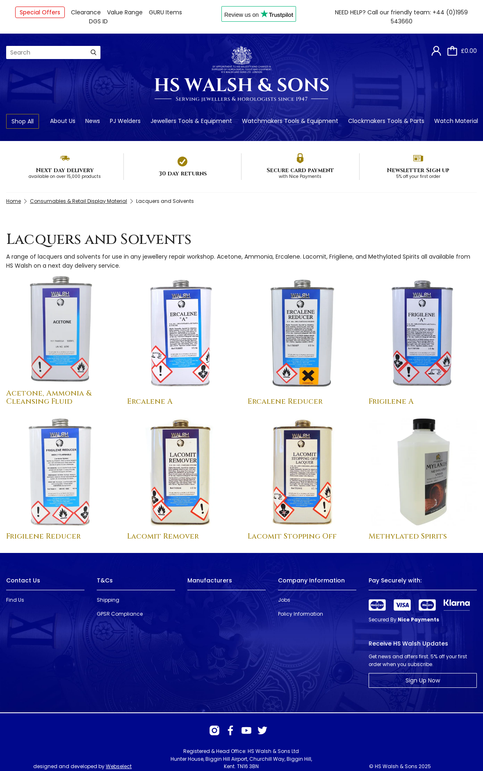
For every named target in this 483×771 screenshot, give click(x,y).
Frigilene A (391, 401)
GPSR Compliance (120, 613)
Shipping (108, 599)
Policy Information (300, 613)
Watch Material (456, 121)
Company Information (311, 580)
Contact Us (23, 580)
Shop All (22, 121)
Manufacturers (209, 580)
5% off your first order (418, 176)
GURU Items (165, 12)
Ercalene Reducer (285, 401)
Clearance (86, 12)
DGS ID (98, 21)
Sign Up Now (423, 680)
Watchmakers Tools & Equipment (290, 121)
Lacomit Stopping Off (292, 536)
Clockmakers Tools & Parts (386, 121)
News (92, 121)
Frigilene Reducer (43, 536)
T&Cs (105, 580)
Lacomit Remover (163, 536)
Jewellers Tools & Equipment (191, 121)
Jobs (284, 599)
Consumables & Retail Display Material (78, 201)
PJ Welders (125, 121)
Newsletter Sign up (418, 170)
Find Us (15, 599)
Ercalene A (150, 401)
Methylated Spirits (408, 536)
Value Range (125, 12)
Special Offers (40, 12)
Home (13, 201)
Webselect (119, 766)
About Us (62, 121)
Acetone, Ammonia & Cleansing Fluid (48, 397)
